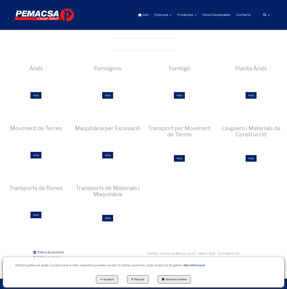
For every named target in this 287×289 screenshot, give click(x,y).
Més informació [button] (194, 265)
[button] (44, 15)
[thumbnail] (179, 89)
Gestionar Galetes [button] (174, 279)
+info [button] (36, 95)
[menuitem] (143, 15)
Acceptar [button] (107, 279)
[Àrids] (36, 89)
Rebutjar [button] (138, 279)
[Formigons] (107, 89)
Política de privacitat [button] (48, 252)
